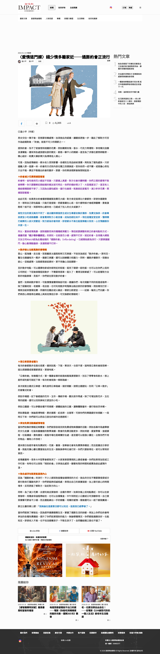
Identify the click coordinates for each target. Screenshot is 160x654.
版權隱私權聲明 (107, 632)
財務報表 (121, 632)
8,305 (56, 122)
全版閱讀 (73, 7)
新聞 (52, 7)
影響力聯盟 (68, 18)
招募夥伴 (93, 632)
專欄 (58, 18)
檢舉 (108, 61)
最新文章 (23, 18)
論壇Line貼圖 (65, 640)
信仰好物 (61, 7)
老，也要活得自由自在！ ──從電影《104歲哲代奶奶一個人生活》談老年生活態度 (96, 612)
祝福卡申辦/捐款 (136, 632)
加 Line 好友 (33, 530)
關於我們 (23, 632)
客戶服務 (81, 632)
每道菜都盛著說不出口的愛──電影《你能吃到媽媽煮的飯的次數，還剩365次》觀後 (64, 612)
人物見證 (49, 18)
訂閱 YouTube (95, 530)
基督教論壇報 (36, 18)
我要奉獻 (104, 539)
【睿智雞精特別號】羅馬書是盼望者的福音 (31, 609)
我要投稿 (46, 632)
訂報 (124, 7)
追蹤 (39, 61)
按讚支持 (63, 530)
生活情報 (80, 18)
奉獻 (130, 7)
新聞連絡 (35, 632)
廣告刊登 (58, 632)
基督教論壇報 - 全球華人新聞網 (29, 7)
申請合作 (69, 632)
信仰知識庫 (92, 18)
